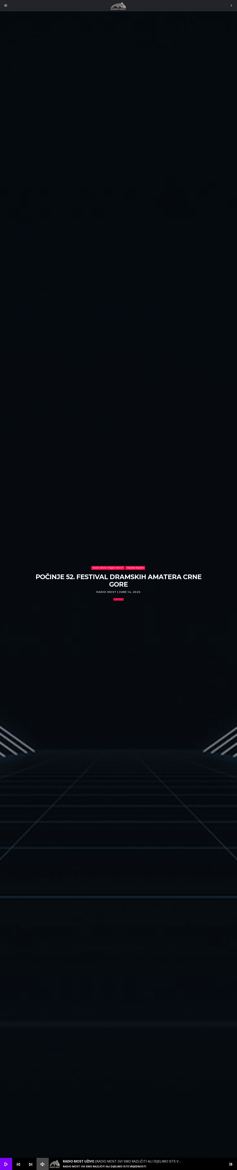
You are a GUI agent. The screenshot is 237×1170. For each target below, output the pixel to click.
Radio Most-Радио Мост (108, 567)
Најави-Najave (135, 567)
